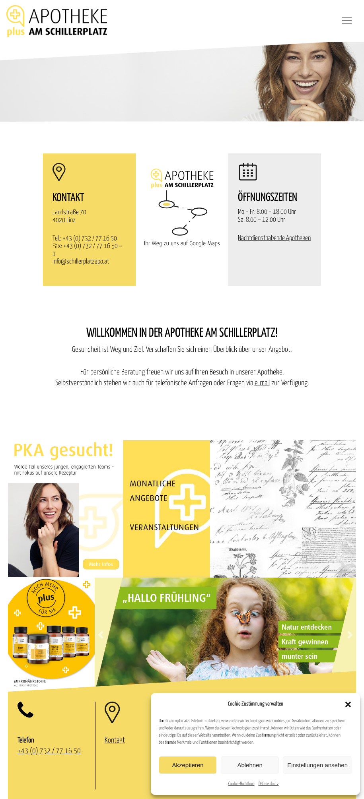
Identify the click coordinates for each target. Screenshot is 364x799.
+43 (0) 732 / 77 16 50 (89, 238)
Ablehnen (249, 765)
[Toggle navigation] (347, 20)
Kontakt (115, 740)
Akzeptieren (187, 765)
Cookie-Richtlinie (241, 784)
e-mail (262, 383)
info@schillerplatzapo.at (81, 261)
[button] (348, 704)
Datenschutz (269, 784)
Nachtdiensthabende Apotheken (274, 238)
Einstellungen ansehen (317, 765)
